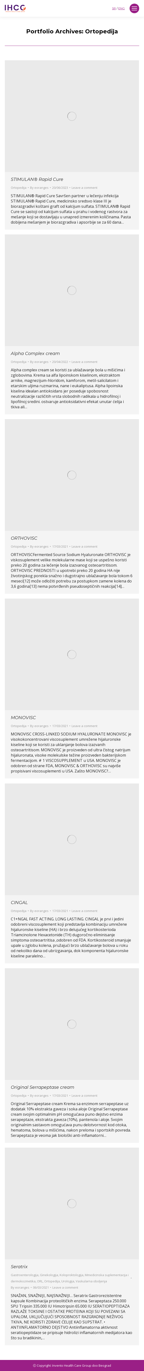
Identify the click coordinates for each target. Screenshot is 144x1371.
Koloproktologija (71, 1275)
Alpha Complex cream (35, 353)
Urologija (67, 1281)
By (39, 187)
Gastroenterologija (24, 1275)
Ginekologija (49, 1275)
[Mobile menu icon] (134, 8)
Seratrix (19, 1266)
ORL (40, 1281)
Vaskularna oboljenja (91, 1281)
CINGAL (19, 902)
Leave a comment (84, 187)
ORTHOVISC (24, 538)
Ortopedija (18, 187)
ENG (121, 8)
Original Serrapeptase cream (42, 1087)
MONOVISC (23, 717)
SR (114, 8)
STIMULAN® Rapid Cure (37, 179)
